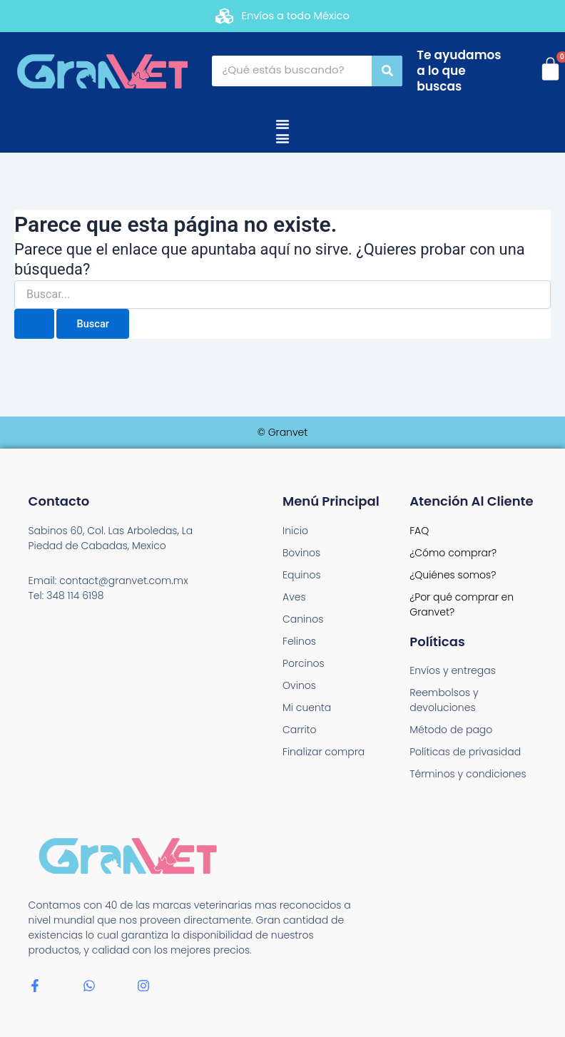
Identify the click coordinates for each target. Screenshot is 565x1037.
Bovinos (301, 553)
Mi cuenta (306, 707)
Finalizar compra (323, 752)
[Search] (387, 71)
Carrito (299, 729)
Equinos (301, 575)
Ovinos (299, 685)
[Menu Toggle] (282, 124)
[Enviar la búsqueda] (34, 324)
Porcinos (303, 663)
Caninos (302, 619)
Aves (294, 597)
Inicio (295, 530)
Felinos (299, 641)
